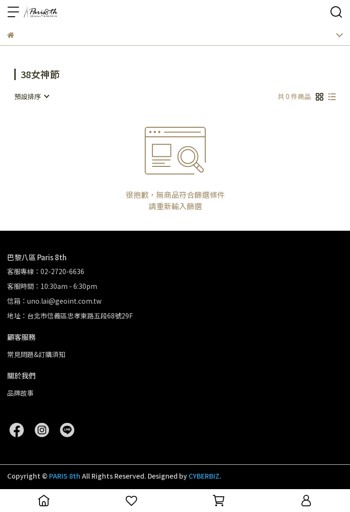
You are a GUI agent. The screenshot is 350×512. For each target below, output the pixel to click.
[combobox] (31, 96)
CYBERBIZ (204, 476)
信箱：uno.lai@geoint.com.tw (54, 301)
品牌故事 (20, 393)
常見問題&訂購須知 (36, 354)
